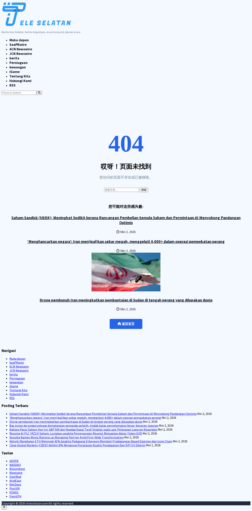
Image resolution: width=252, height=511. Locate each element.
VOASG (14, 492)
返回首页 (126, 323)
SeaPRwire (18, 44)
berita (14, 58)
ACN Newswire (20, 49)
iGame (14, 71)
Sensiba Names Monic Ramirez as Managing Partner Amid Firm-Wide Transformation (66, 437)
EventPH (15, 496)
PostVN (14, 488)
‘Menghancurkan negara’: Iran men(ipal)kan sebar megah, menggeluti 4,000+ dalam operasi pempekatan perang (126, 241)
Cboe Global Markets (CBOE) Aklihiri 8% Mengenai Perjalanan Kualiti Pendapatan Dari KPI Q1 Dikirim (77, 445)
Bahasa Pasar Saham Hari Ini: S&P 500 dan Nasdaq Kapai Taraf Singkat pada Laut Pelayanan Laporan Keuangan (83, 429)
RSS (12, 85)
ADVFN (14, 461)
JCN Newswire (20, 53)
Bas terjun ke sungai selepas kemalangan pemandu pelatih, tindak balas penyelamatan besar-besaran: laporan (83, 425)
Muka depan (19, 40)
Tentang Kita (19, 76)
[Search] (39, 93)
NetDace (15, 484)
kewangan (17, 67)
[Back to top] (4, 507)
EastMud (15, 477)
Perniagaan (18, 62)
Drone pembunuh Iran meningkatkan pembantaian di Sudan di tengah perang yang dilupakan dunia (126, 299)
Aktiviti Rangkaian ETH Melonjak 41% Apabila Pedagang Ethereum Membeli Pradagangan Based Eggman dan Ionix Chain (90, 441)
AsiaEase (15, 480)
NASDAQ (15, 465)
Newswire (15, 473)
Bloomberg (17, 469)
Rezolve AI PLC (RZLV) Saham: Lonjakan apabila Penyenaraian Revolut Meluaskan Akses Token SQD (75, 433)
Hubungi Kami (20, 80)
